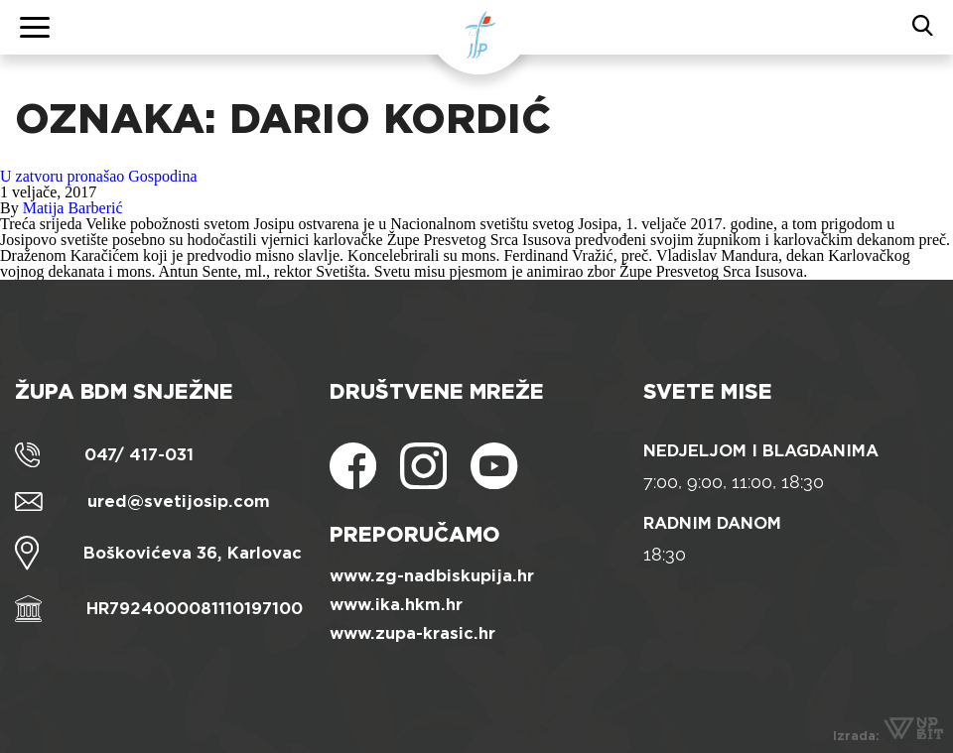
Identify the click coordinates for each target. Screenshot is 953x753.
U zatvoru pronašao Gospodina (99, 176)
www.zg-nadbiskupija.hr (432, 575)
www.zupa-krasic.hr (412, 633)
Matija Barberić (73, 207)
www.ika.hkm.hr (396, 604)
